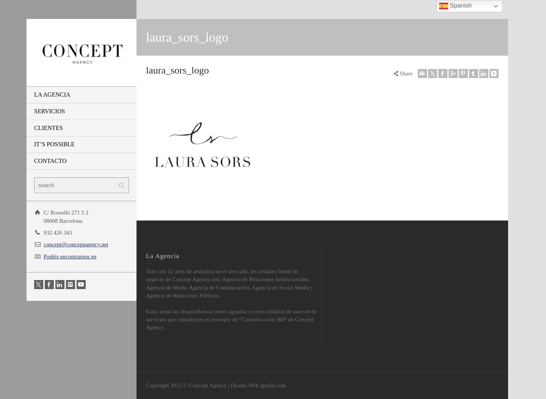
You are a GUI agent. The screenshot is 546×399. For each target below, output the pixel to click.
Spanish (455, 6)
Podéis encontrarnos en (70, 256)
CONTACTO (50, 161)
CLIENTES (48, 128)
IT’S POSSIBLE (54, 144)
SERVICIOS (49, 111)
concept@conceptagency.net (76, 244)
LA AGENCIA (52, 94)
